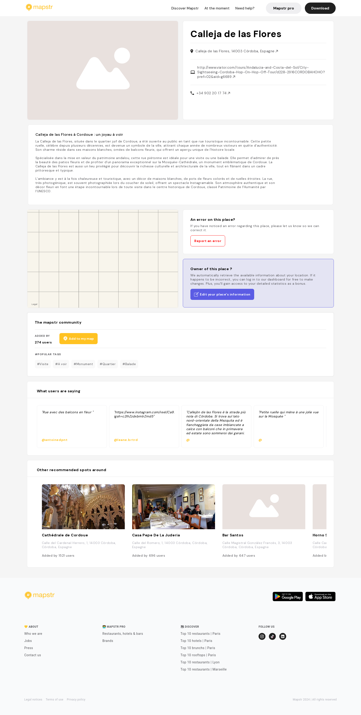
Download (320, 8)
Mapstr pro (283, 8)
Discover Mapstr (185, 8)
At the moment (217, 8)
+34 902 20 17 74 (213, 93)
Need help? (244, 8)
